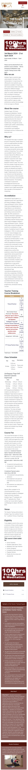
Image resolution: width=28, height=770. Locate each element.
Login (22, 594)
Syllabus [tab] (13, 32)
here (16, 754)
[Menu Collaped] (22, 6)
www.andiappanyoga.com (14, 206)
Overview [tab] (6, 32)
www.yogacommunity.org (17, 683)
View (23, 590)
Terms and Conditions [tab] (16, 35)
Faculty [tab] (19, 32)
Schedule (23, 2)
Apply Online (14, 584)
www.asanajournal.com (15, 271)
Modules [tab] (6, 35)
